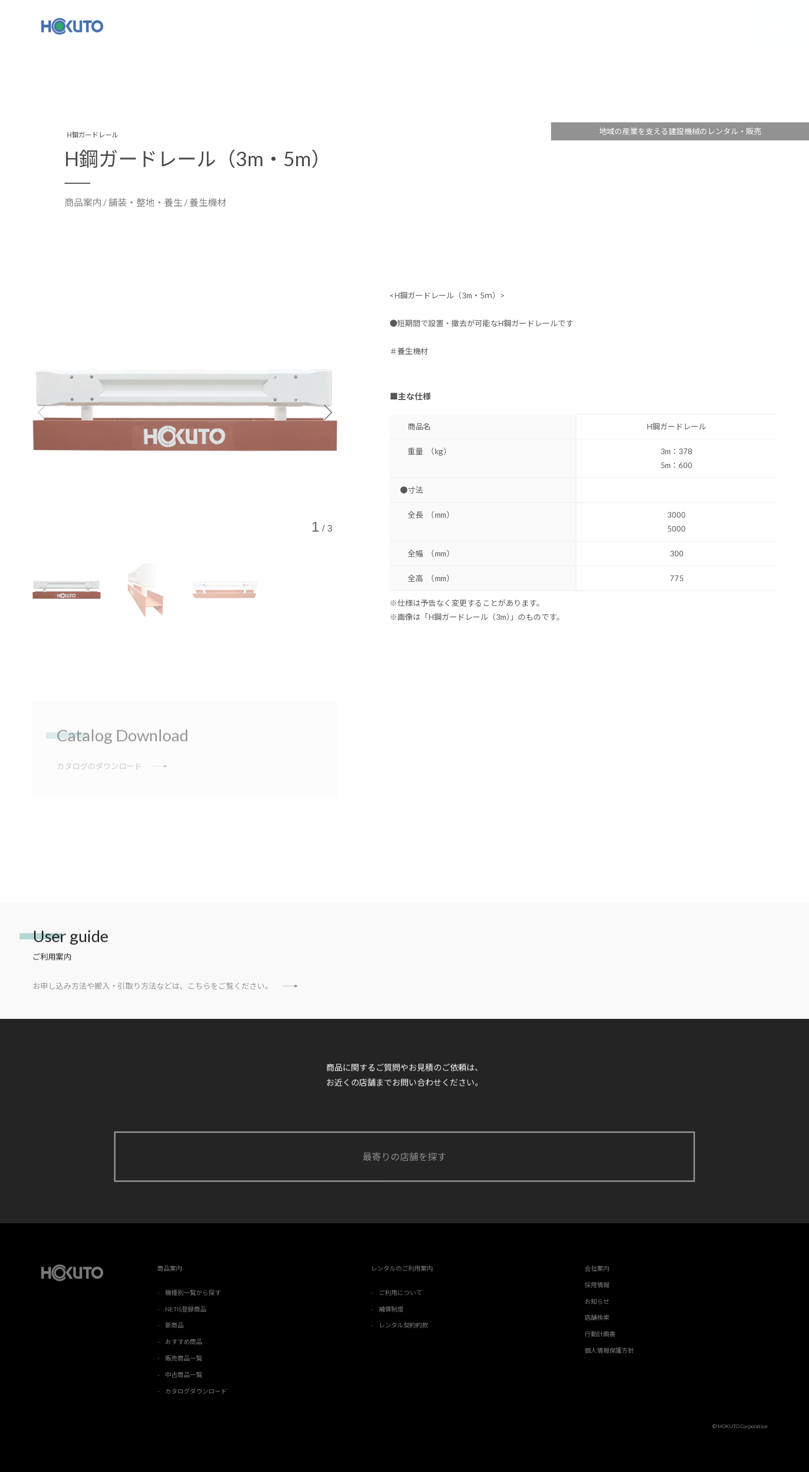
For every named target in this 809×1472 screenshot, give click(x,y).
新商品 (174, 1325)
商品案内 (450, 25)
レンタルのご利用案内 (530, 26)
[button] (327, 412)
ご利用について (400, 1293)
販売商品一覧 (183, 1358)
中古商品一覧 (183, 1375)
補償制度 (391, 1309)
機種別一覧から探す (193, 1293)
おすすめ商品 (183, 1342)
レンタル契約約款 (403, 1325)
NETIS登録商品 (185, 1309)
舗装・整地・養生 (146, 202)
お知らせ (723, 26)
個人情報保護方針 (609, 1350)
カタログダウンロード (196, 1391)
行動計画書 (600, 1334)
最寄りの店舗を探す (404, 1156)
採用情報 (667, 26)
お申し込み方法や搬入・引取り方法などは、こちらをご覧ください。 (165, 985)
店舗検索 (780, 26)
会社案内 (610, 26)
